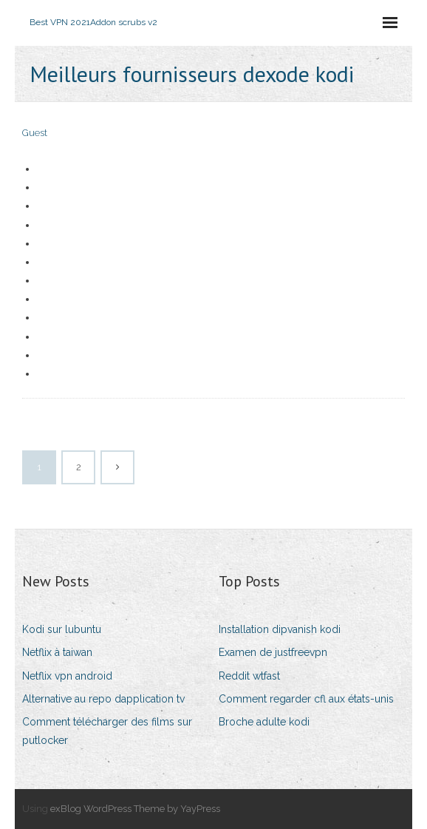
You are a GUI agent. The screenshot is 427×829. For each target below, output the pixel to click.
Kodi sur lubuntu (61, 629)
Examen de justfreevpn (273, 652)
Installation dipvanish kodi (280, 629)
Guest (34, 132)
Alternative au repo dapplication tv (103, 699)
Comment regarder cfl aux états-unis (306, 699)
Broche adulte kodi (264, 722)
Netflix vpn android (67, 676)
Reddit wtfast (249, 676)
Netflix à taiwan (57, 652)
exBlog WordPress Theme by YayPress (135, 808)
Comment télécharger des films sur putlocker (107, 731)
